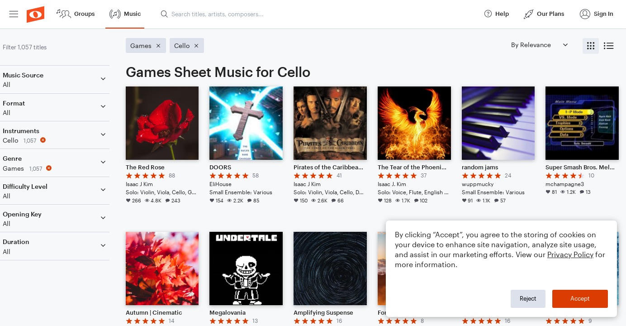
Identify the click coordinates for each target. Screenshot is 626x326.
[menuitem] (13, 14)
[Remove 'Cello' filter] (66, 140)
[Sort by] (539, 44)
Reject (528, 298)
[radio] (591, 46)
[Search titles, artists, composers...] (318, 14)
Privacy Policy (570, 254)
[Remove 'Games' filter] (66, 168)
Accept (580, 298)
